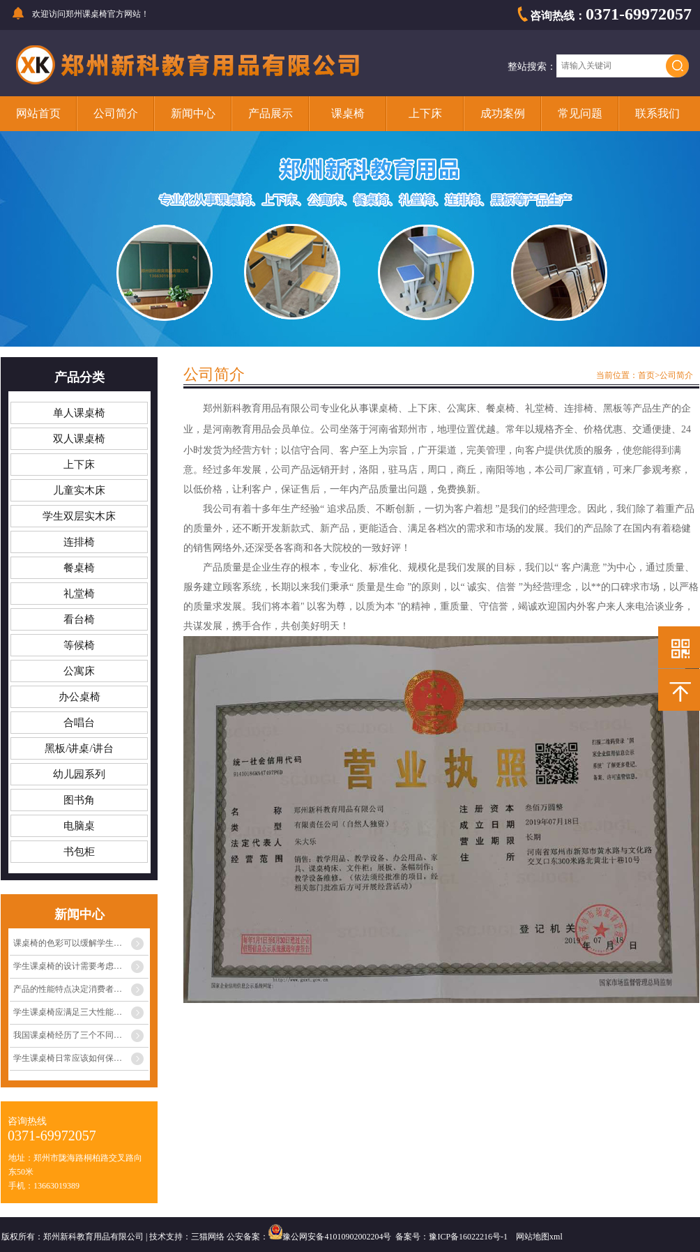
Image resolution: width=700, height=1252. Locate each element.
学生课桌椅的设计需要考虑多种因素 (80, 966)
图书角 (79, 800)
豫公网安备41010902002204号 (336, 1237)
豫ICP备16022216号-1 (468, 1237)
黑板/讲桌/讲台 (79, 748)
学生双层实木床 (79, 516)
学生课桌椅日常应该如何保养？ (71, 1058)
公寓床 (79, 671)
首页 (646, 375)
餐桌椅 (79, 567)
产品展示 (270, 113)
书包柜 (79, 851)
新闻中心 (193, 113)
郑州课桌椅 (86, 14)
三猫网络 (208, 1237)
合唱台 (79, 722)
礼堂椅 (79, 593)
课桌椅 (348, 113)
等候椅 (79, 645)
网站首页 (38, 113)
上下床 (425, 113)
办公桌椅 (79, 696)
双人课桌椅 (79, 438)
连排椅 (79, 542)
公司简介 (115, 113)
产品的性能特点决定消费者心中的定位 (81, 989)
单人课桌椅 (79, 412)
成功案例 (502, 113)
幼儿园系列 (79, 774)
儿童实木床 (79, 490)
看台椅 (79, 619)
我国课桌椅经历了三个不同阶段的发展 (81, 1035)
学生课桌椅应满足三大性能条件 (71, 1012)
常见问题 (580, 113)
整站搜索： (532, 66)
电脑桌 (79, 825)
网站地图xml (539, 1237)
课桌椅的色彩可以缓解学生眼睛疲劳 (80, 943)
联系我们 (657, 113)
